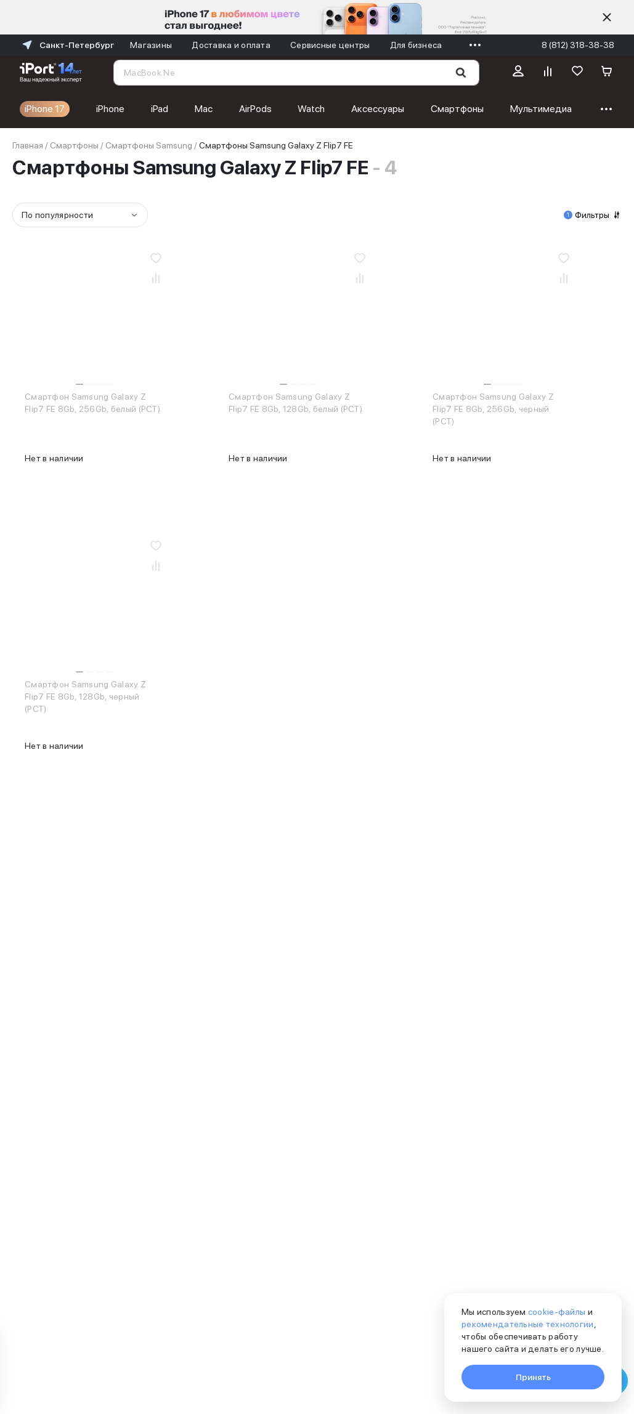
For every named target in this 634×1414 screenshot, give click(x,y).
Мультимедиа (541, 109)
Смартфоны (457, 109)
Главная (27, 145)
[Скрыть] (606, 17)
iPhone (110, 109)
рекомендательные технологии (527, 1324)
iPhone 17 (45, 109)
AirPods (255, 109)
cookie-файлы (556, 1312)
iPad (159, 109)
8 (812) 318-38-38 (578, 45)
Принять (533, 1377)
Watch (311, 109)
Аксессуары (377, 109)
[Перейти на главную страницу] (51, 72)
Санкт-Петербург (67, 45)
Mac (204, 109)
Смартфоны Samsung (148, 145)
